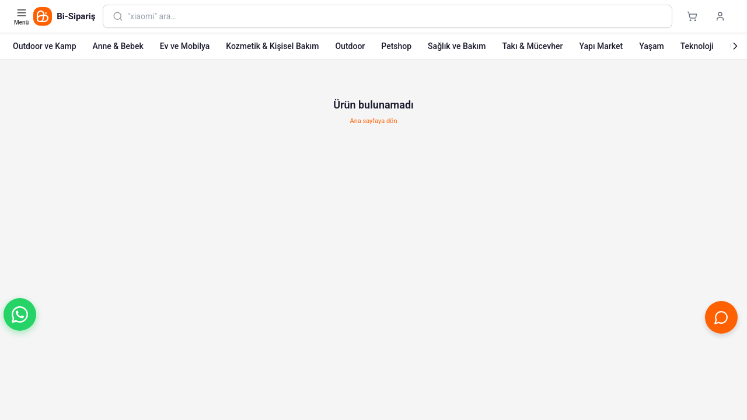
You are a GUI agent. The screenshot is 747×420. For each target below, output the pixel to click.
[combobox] (395, 16)
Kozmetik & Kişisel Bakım (272, 46)
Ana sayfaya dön (373, 121)
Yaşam (651, 46)
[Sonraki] (735, 46)
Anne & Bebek (118, 46)
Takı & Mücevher (532, 46)
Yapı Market (601, 46)
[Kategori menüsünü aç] (22, 16)
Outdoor (350, 46)
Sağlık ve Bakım (457, 46)
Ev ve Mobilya (185, 46)
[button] (20, 314)
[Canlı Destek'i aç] (721, 317)
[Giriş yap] (720, 16)
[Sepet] (692, 16)
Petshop (396, 46)
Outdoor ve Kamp (44, 46)
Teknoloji (697, 46)
